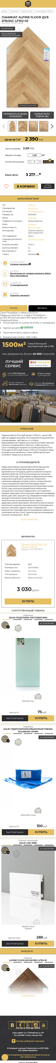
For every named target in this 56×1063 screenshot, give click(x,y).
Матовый (32, 224)
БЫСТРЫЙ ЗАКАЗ (14, 718)
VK (12, 1025)
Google (28, 1025)
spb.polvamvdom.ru (28, 4)
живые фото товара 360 (42, 115)
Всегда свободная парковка (30, 1041)
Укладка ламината (19, 264)
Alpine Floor (27, 11)
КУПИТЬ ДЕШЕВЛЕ (48, 186)
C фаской (32, 218)
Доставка (42, 308)
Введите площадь (13, 155)
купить (28, 601)
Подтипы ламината (19, 295)
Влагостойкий (34, 227)
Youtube (43, 1025)
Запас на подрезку (48, 161)
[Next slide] (52, 126)
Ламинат (14, 11)
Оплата (13, 308)
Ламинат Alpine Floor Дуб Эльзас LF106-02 (34, 545)
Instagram (36, 1025)
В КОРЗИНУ (26, 186)
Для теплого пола (36, 239)
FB (20, 1025)
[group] (28, 67)
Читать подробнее (29, 519)
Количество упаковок (14, 162)
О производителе (19, 285)
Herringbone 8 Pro (44, 11)
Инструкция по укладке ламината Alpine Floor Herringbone (30, 274)
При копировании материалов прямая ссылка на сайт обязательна (28, 1056)
